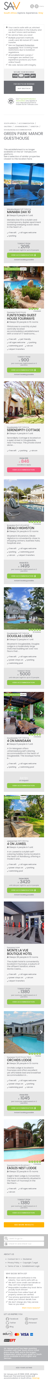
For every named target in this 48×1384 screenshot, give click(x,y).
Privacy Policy (13, 1262)
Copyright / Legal (30, 1262)
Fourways (11, 312)
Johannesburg (21, 126)
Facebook (12, 1319)
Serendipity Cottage (23, 430)
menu (37, 6)
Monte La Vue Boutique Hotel (19, 952)
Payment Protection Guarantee (21, 46)
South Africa (10, 123)
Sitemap (36, 1378)
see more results (24, 1224)
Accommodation (26, 123)
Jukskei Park (12, 841)
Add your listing (24, 1368)
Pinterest (31, 1323)
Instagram (31, 1319)
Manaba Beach (13, 209)
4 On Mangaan (19, 741)
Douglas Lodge (19, 636)
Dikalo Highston (20, 528)
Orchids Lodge (19, 1060)
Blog (9, 1326)
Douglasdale (12, 427)
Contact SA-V (14, 1259)
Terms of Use (13, 1266)
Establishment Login (31, 1266)
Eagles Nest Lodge (21, 1168)
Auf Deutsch (24, 88)
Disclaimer (27, 1259)
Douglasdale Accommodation (17, 130)
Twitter (11, 1323)
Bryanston (11, 525)
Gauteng (8, 126)
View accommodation (23, 255)
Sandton (34, 126)
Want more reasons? (31, 1308)
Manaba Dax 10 (19, 212)
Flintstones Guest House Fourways (22, 317)
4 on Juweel (16, 844)
